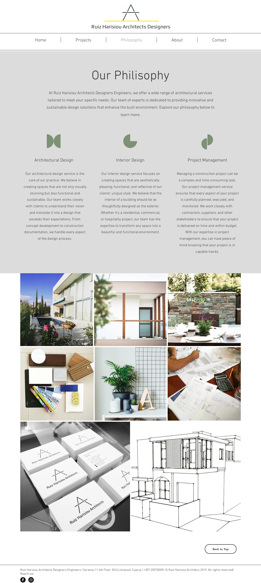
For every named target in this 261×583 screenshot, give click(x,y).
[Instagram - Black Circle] (31, 580)
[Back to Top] (220, 549)
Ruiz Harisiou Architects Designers (130, 26)
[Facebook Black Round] (23, 580)
